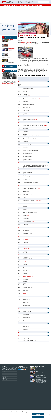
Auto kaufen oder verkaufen (26, 42)
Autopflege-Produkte (5, 376)
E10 (15, 82)
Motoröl (4, 371)
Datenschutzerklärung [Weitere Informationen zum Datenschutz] (25, 413)
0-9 (18, 81)
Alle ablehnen (38, 414)
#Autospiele (34, 1)
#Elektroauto (30, 2)
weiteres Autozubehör (6, 380)
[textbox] (43, 2)
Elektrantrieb (4, 84)
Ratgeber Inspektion (38, 200)
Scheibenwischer (5, 378)
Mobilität (21, 5)
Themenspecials (35, 5)
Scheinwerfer (35, 333)
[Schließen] (49, 414)
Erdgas (8, 83)
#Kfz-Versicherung (21, 1)
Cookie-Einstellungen (38, 411)
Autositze (32, 221)
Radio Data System (26, 260)
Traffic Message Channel (27, 300)
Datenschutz (23, 367)
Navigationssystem (26, 239)
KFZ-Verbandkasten (5, 379)
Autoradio (45, 125)
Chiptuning (4, 377)
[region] (25, 414)
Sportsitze (24, 293)
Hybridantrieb (11, 83)
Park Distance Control (26, 248)
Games (40, 5)
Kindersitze (28, 215)
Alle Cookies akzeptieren (38, 416)
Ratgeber (25, 5)
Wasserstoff (9, 84)
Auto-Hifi (35, 119)
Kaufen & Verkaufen (9, 5)
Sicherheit (30, 95)
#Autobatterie (20, 2)
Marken (29, 5)
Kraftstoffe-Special (8, 85)
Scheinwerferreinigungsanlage (28, 276)
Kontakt (27, 367)
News (3, 5)
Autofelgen (40, 98)
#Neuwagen (25, 2)
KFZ (8, 2)
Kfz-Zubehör (16, 5)
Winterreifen (31, 84)
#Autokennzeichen (28, 1)
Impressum (19, 367)
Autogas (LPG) (4, 83)
